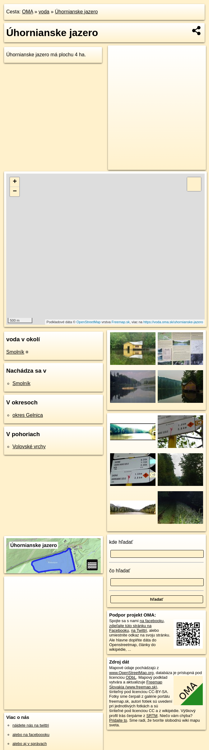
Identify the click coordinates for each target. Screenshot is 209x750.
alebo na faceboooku (30, 734)
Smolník (15, 352)
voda (44, 11)
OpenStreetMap (89, 322)
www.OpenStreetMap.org (131, 672)
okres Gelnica (27, 415)
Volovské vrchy (29, 446)
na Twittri (139, 630)
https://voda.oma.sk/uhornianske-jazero (173, 322)
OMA (27, 11)
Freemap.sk (121, 322)
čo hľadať (119, 570)
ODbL (131, 677)
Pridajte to (118, 720)
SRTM (151, 715)
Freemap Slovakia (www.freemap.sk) (135, 684)
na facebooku (152, 620)
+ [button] (15, 182)
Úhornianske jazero (76, 11)
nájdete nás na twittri (30, 725)
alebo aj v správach (29, 743)
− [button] (15, 191)
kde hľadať (121, 542)
